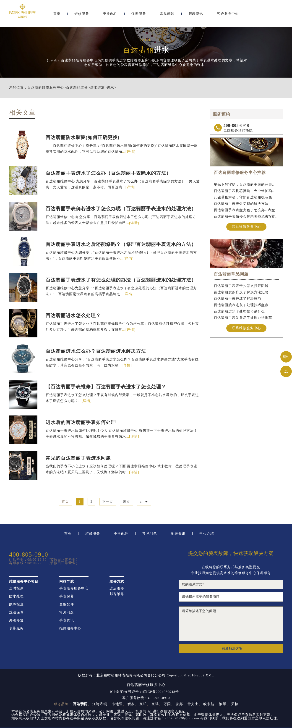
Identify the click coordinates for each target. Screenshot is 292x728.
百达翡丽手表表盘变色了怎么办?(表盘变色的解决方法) (246, 210)
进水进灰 (97, 87)
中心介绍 (206, 534)
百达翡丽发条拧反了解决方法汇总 (241, 292)
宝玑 (155, 704)
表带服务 (16, 628)
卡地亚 (117, 704)
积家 (131, 704)
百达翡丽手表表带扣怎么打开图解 (241, 286)
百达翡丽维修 (77, 87)
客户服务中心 (228, 15)
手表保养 (66, 596)
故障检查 (16, 604)
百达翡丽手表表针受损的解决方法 (241, 203)
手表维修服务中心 (74, 588)
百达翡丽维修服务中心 (45, 87)
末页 (127, 502)
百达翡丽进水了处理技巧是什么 (239, 311)
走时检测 (16, 588)
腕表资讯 (195, 15)
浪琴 (222, 704)
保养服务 (138, 15)
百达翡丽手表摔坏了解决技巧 (237, 299)
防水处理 (16, 596)
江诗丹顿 (99, 704)
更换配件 (110, 15)
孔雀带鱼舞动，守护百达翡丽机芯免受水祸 (246, 197)
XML (210, 675)
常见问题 (167, 15)
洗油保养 (16, 612)
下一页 (107, 502)
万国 (167, 704)
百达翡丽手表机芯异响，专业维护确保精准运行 (246, 191)
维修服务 (81, 15)
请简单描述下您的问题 (231, 624)
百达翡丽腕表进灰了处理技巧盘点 (241, 305)
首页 (56, 15)
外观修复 (16, 620)
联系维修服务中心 (246, 227)
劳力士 (193, 704)
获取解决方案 (232, 648)
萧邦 (179, 704)
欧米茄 (208, 704)
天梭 (234, 704)
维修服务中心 (70, 628)
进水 (110, 87)
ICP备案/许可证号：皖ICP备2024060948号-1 (146, 692)
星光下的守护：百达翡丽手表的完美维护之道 (246, 184)
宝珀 (143, 704)
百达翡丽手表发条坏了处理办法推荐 (243, 318)
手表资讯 (66, 620)
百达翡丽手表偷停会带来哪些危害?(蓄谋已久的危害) (246, 216)
